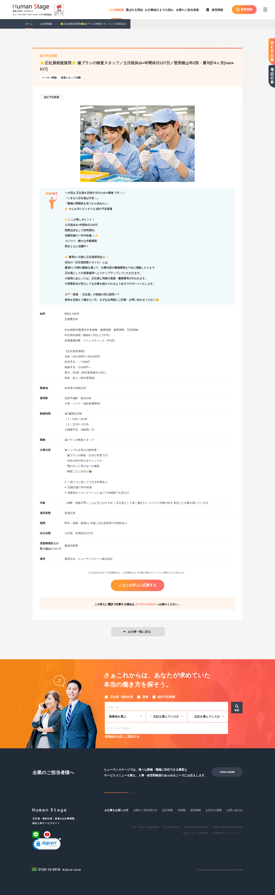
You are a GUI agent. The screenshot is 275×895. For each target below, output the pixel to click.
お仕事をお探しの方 (116, 810)
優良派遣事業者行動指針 (196, 827)
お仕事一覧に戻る (139, 631)
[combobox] (166, 706)
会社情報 (167, 810)
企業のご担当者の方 (145, 810)
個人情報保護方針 (171, 827)
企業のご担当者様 (187, 9)
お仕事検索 (116, 9)
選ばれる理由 (134, 9)
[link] (46, 844)
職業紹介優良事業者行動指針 (228, 827)
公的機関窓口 (218, 833)
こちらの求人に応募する (137, 585)
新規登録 (246, 9)
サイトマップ (236, 833)
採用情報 (217, 9)
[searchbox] (167, 707)
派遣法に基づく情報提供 (195, 833)
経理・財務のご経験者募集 (145, 827)
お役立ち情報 (214, 810)
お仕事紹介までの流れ (159, 9)
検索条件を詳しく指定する (122, 736)
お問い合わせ (234, 810)
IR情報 (181, 810)
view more (227, 772)
